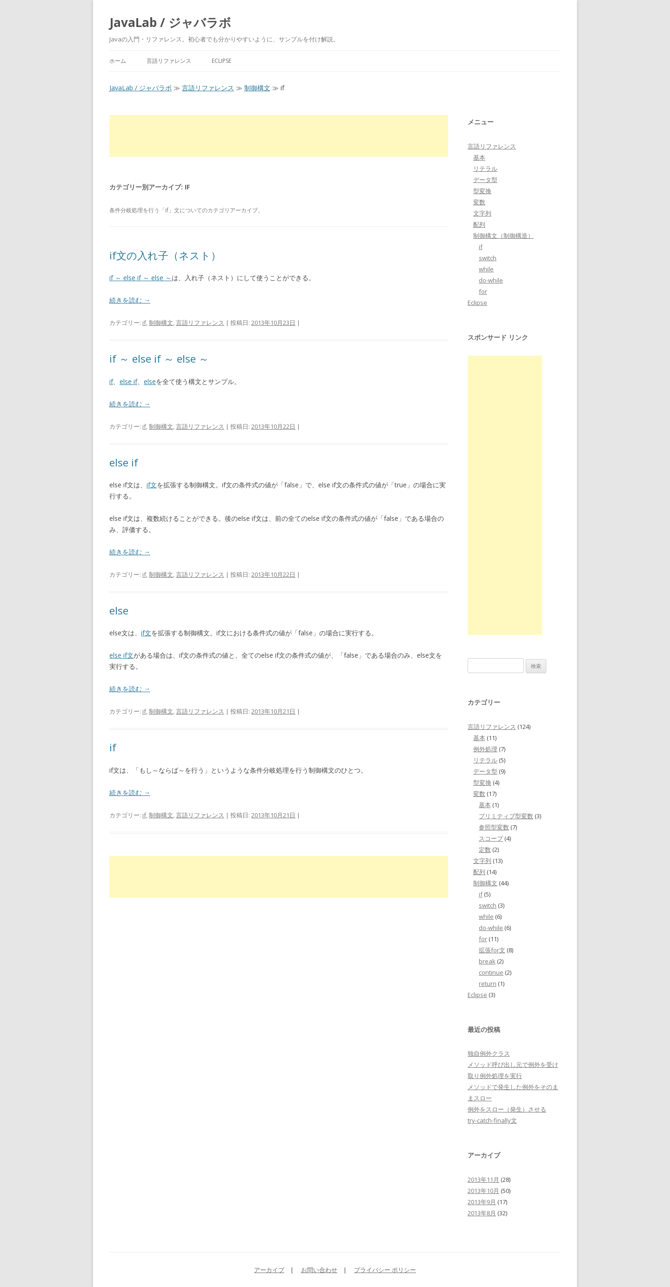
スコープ (491, 838)
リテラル (485, 168)
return (487, 983)
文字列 (482, 213)
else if (128, 381)
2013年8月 (482, 1213)
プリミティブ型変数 (506, 816)
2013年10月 (483, 1190)
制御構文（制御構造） (503, 235)
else (150, 381)
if (144, 322)
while (486, 269)
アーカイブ (269, 1270)
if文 (152, 484)
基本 (479, 157)
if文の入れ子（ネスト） (165, 255)
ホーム (117, 61)
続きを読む (129, 300)
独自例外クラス (489, 1053)
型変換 (482, 191)
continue (491, 972)
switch (487, 258)
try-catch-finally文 (492, 1120)
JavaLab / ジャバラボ (170, 22)
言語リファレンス (169, 61)
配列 (479, 224)
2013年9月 (482, 1202)
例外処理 (485, 749)
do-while (491, 280)
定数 (485, 849)
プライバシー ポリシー (385, 1270)
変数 (479, 202)
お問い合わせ (319, 1270)
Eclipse (221, 61)
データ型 (485, 179)
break (487, 961)
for (483, 291)
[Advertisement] (278, 136)
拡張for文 (492, 950)
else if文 (121, 655)
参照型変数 (494, 827)
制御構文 (257, 87)
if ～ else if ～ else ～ (140, 277)
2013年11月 (483, 1179)
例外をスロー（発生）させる (507, 1109)
